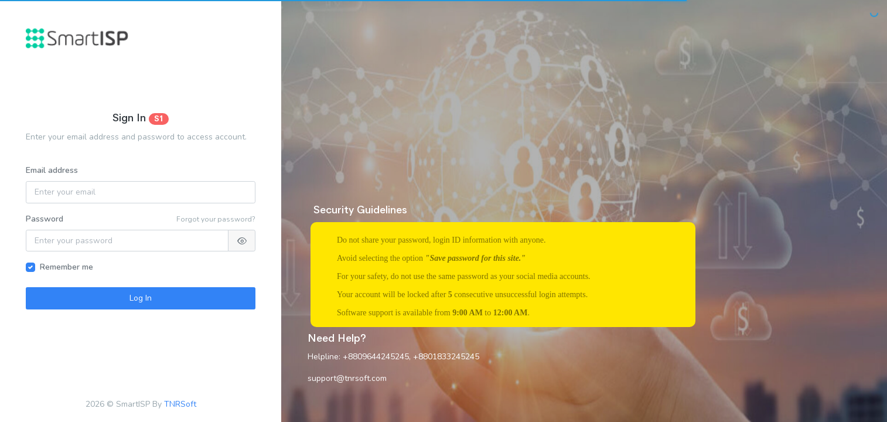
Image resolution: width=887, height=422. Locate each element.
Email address (52, 170)
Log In (140, 298)
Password (44, 218)
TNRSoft (180, 404)
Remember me (66, 267)
